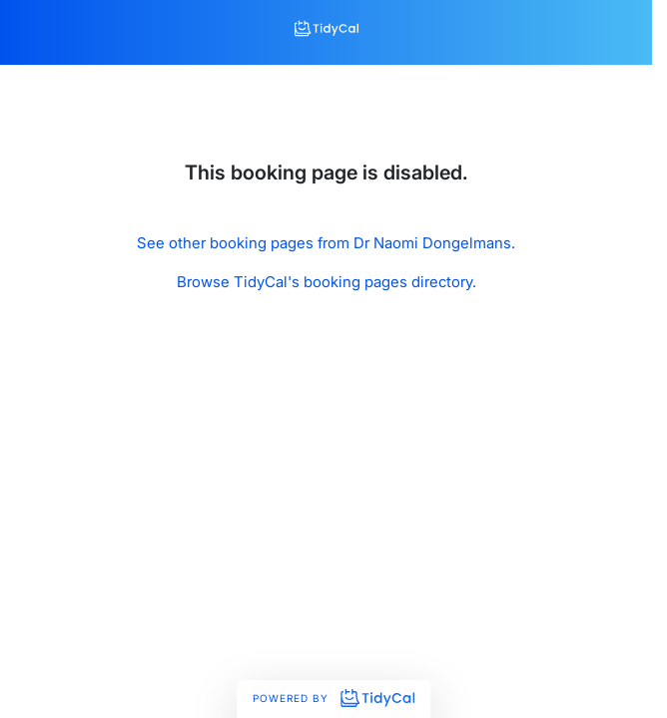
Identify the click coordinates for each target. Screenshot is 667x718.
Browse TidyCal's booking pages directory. (326, 281)
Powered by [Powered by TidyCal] (333, 698)
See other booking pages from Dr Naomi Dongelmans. (326, 242)
